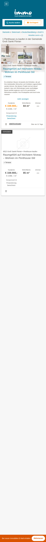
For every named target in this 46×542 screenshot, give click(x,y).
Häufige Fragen (8, 507)
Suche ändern (13, 23)
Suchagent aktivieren (23, 200)
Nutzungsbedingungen (10, 515)
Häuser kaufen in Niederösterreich (17, 369)
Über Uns (5, 500)
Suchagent (32, 22)
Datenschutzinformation (11, 529)
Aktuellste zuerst (34, 35)
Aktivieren (38, 538)
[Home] (23, 13)
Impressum (6, 522)
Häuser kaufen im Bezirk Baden (15, 399)
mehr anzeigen (23, 99)
